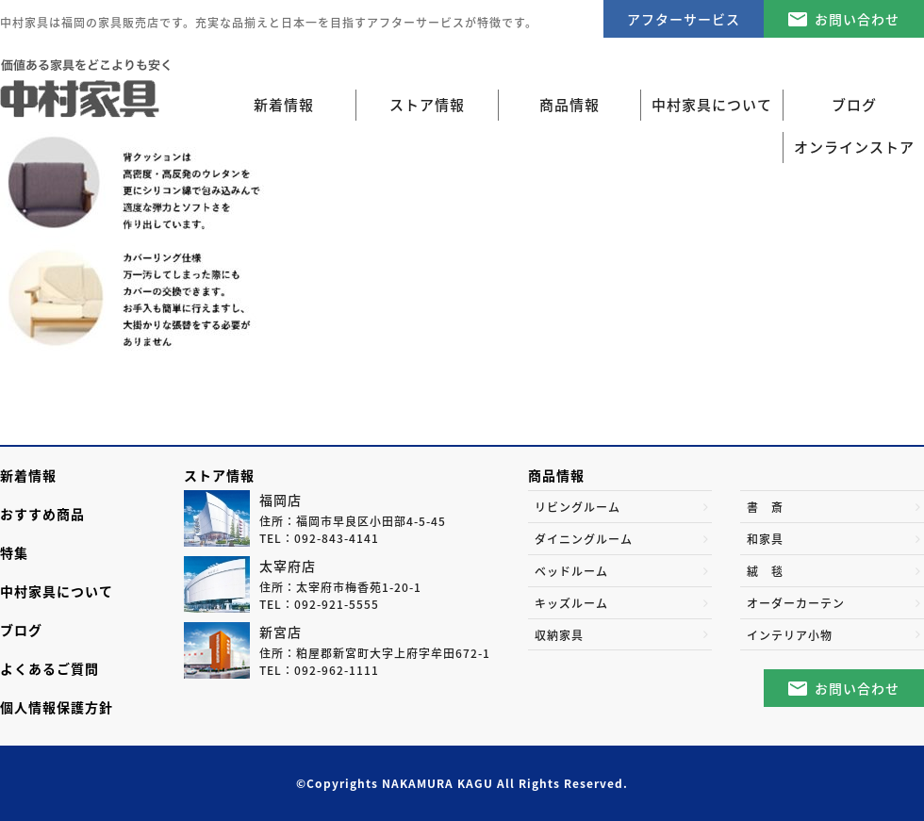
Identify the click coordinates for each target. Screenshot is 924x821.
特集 (14, 552)
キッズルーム (571, 603)
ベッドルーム (571, 571)
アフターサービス (683, 18)
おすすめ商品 (42, 513)
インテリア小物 (790, 635)
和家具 (765, 539)
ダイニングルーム (584, 539)
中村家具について (56, 591)
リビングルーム (577, 507)
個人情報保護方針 (56, 707)
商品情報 (556, 475)
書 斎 (765, 507)
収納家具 (559, 635)
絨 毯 (765, 571)
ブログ (21, 629)
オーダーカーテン (796, 603)
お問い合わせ (857, 18)
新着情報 (284, 104)
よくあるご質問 (49, 668)
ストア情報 (219, 475)
